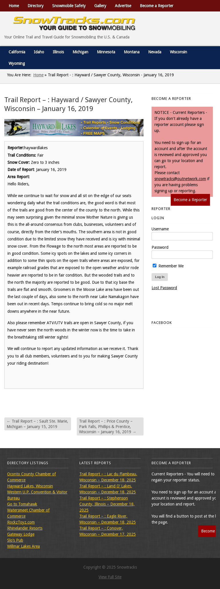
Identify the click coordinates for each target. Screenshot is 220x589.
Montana (132, 52)
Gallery (100, 5)
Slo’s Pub (15, 540)
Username (160, 229)
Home (14, 5)
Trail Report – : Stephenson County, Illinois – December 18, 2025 (107, 504)
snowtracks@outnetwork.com (180, 178)
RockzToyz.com (21, 522)
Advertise (123, 5)
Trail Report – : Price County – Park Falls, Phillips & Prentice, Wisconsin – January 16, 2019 (107, 426)
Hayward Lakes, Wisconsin (30, 486)
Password (160, 247)
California (17, 52)
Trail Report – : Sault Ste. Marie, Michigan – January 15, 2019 (37, 424)
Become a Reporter (156, 5)
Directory (36, 5)
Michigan (80, 52)
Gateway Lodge (20, 534)
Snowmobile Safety (69, 5)
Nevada (154, 52)
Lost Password (164, 287)
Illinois (58, 52)
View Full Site (110, 577)
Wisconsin (178, 52)
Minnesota (106, 52)
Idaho (39, 52)
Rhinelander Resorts (24, 528)
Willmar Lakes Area (23, 546)
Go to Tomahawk (22, 504)
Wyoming (17, 63)
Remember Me (168, 266)
